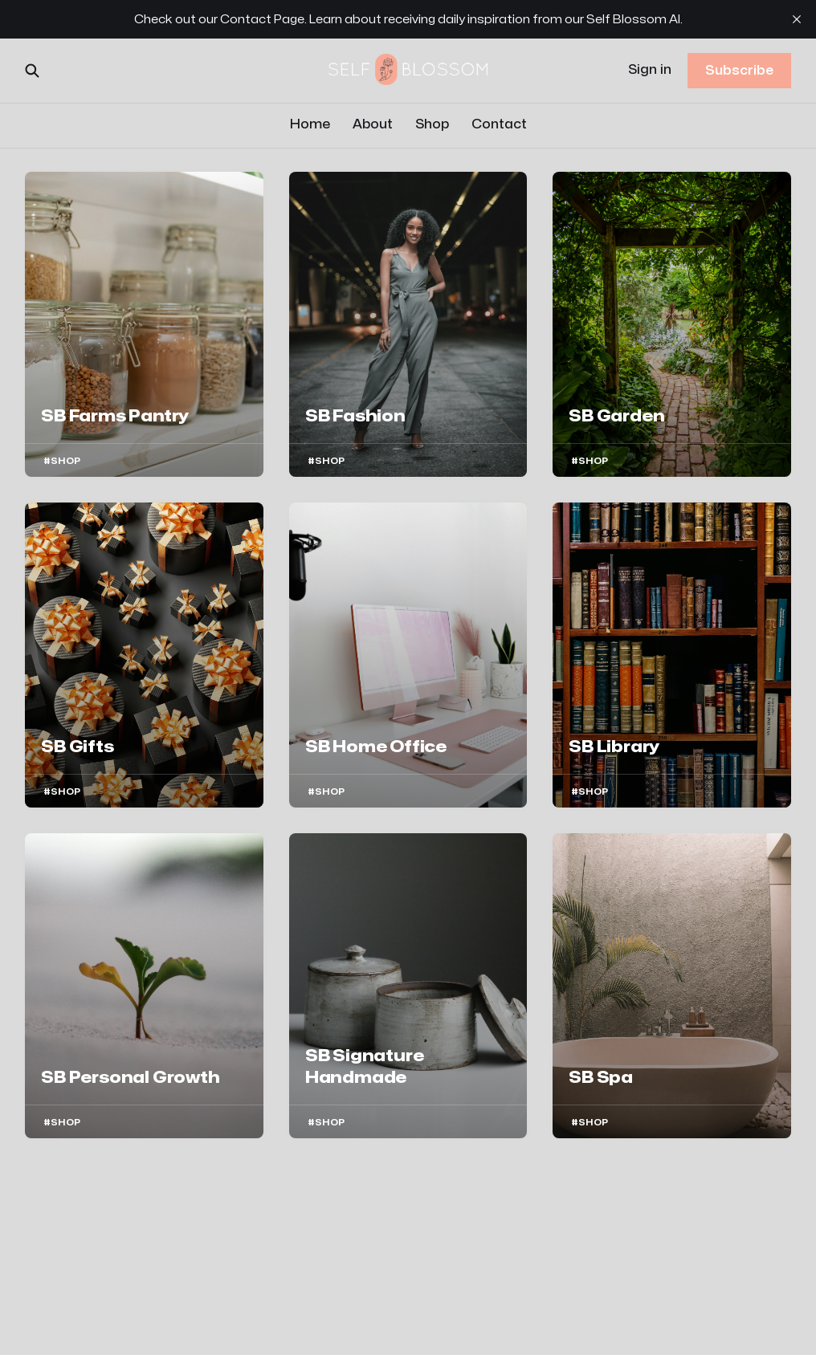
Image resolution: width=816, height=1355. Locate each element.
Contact (499, 124)
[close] (797, 19)
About (373, 124)
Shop (432, 124)
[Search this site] (32, 71)
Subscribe (739, 70)
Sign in (649, 69)
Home (310, 124)
